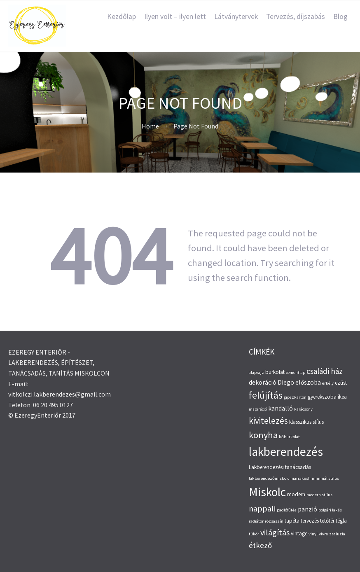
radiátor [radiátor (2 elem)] (256, 521)
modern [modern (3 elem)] (296, 494)
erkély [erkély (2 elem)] (328, 383)
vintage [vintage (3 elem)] (299, 533)
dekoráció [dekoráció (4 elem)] (262, 382)
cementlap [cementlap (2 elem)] (295, 372)
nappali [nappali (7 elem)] (262, 508)
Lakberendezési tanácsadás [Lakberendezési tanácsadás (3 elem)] (280, 467)
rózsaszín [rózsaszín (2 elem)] (274, 521)
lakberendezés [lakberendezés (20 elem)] (286, 451)
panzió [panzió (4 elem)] (307, 509)
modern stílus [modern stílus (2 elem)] (319, 494)
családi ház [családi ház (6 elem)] (324, 371)
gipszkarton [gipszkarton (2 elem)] (295, 397)
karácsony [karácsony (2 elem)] (303, 409)
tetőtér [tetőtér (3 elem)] (327, 520)
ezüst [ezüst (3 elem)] (341, 382)
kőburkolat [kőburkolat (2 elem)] (289, 436)
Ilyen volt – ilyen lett (175, 16)
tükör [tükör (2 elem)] (254, 534)
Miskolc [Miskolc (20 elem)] (267, 492)
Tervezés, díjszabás (295, 16)
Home (150, 126)
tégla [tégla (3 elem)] (341, 520)
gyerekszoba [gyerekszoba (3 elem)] (322, 396)
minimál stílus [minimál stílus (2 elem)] (325, 478)
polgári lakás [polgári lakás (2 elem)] (330, 510)
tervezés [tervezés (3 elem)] (310, 520)
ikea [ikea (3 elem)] (342, 396)
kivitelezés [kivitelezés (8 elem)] (268, 420)
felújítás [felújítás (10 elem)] (266, 395)
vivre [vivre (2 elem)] (323, 534)
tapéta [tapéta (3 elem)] (292, 520)
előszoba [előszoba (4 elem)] (308, 382)
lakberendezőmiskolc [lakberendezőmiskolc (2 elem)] (269, 478)
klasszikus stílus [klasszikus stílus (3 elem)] (306, 421)
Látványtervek (236, 16)
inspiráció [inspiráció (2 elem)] (258, 409)
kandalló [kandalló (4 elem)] (280, 408)
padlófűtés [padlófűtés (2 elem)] (287, 510)
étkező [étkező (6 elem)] (260, 545)
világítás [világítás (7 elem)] (275, 532)
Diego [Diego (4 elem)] (286, 382)
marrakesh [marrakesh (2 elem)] (300, 478)
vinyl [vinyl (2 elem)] (313, 534)
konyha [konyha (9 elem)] (263, 435)
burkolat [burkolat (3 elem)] (275, 372)
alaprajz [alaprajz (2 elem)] (256, 372)
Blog (340, 16)
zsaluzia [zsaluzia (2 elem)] (337, 534)
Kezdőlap (121, 16)
